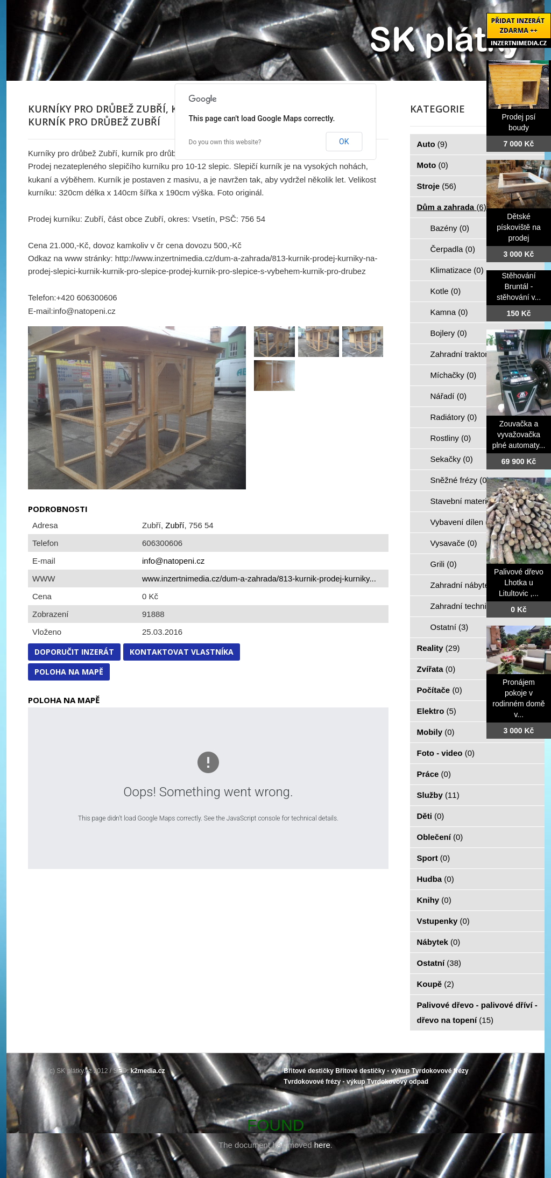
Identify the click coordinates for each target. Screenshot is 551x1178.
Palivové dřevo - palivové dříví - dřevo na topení (477, 1012)
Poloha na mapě (68, 672)
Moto (432, 165)
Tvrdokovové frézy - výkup (324, 1081)
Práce (434, 774)
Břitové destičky (309, 1071)
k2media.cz (148, 1071)
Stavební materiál (467, 501)
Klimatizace (457, 270)
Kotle (445, 291)
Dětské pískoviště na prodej (519, 227)
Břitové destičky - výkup (372, 1071)
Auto (432, 144)
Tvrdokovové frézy (440, 1071)
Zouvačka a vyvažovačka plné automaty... (519, 434)
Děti (430, 816)
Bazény (450, 228)
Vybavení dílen (463, 522)
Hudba (435, 879)
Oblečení (440, 837)
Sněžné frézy (460, 480)
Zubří (174, 525)
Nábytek (439, 941)
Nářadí (448, 396)
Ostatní (449, 627)
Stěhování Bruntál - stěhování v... (519, 286)
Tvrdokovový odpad (397, 1081)
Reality (438, 648)
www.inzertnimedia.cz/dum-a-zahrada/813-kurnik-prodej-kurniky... (259, 578)
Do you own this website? (225, 142)
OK (344, 141)
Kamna (449, 312)
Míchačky (453, 375)
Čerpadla (452, 249)
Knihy (434, 899)
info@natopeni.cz (173, 560)
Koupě (435, 983)
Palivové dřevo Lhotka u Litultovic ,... (518, 582)
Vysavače (453, 543)
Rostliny (450, 438)
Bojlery (448, 333)
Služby (438, 795)
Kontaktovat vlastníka (182, 652)
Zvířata (436, 669)
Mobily (436, 732)
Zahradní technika (468, 606)
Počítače (439, 690)
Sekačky (451, 459)
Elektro (436, 711)
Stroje (436, 186)
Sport (433, 858)
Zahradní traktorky (469, 354)
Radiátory (453, 417)
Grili (443, 564)
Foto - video (446, 753)
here (322, 1144)
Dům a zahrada (451, 207)
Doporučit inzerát (74, 652)
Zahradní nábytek (467, 585)
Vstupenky (443, 920)
